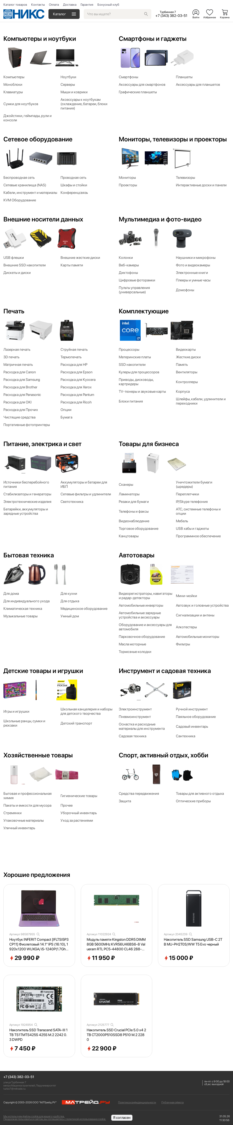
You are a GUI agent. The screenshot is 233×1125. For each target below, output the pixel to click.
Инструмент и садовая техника (165, 671)
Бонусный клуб (108, 4)
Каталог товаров (15, 4)
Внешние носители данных (43, 219)
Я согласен (122, 1117)
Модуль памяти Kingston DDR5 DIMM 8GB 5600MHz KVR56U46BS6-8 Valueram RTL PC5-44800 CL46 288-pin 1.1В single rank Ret (116, 944)
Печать (13, 311)
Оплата (54, 4)
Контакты (38, 4)
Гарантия (87, 4)
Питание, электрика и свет (42, 444)
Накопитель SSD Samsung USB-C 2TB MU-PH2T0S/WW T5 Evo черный (193, 941)
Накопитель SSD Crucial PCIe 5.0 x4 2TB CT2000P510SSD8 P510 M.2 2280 (116, 1035)
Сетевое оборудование (37, 139)
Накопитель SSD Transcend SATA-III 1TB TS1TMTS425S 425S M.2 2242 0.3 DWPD (38, 1035)
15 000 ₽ (178, 958)
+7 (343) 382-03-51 (18, 1077)
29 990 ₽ (24, 958)
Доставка (69, 4)
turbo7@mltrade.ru (14, 1088)
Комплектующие (144, 311)
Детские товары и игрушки (43, 671)
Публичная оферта (172, 1102)
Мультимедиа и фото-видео (160, 219)
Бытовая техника (28, 555)
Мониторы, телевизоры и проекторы (173, 139)
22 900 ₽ (101, 1049)
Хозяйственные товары (38, 755)
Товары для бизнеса (149, 444)
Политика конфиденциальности (137, 1102)
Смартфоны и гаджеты (153, 38)
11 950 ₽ (101, 958)
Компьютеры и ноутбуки (39, 38)
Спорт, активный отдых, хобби (163, 755)
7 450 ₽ (22, 1049)
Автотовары (136, 555)
